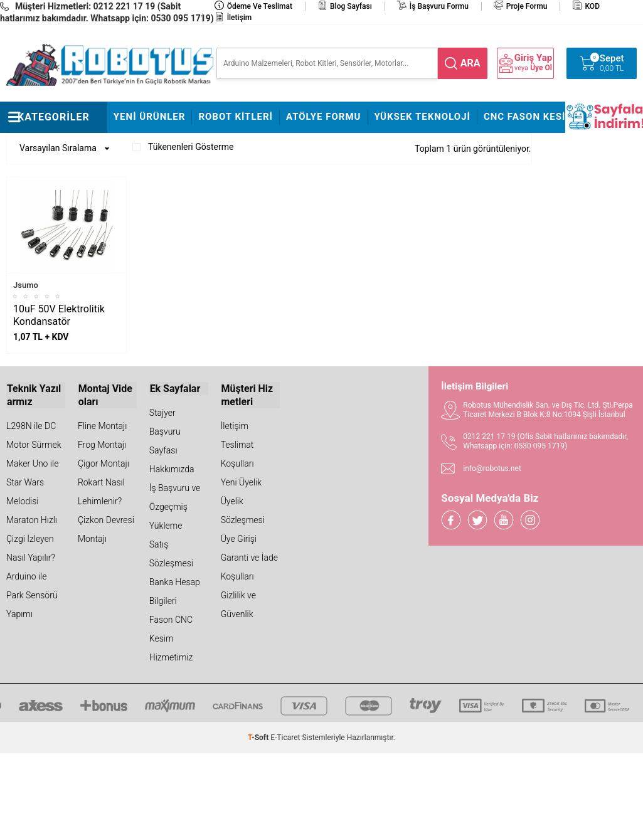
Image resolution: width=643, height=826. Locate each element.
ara (470, 63)
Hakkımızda (171, 469)
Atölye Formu (323, 116)
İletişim (239, 17)
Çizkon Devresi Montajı (106, 528)
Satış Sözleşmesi (171, 553)
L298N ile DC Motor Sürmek (33, 434)
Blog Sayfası (351, 6)
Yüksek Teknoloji (422, 116)
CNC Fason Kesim (529, 116)
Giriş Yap (533, 58)
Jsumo (25, 285)
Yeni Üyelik (241, 482)
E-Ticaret (285, 737)
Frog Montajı (102, 444)
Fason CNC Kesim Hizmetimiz (171, 638)
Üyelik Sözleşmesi (243, 509)
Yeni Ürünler (150, 116)
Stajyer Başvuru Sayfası (165, 431)
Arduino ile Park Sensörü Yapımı (32, 594)
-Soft (259, 737)
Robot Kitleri (235, 116)
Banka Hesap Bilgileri (174, 590)
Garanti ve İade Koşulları (249, 565)
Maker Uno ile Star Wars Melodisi (32, 482)
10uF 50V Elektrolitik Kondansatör (59, 315)
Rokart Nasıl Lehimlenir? (101, 491)
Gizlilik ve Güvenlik (238, 603)
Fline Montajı (102, 425)
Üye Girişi (239, 538)
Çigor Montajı (103, 463)
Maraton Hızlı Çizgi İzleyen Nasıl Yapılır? (31, 538)
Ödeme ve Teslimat (259, 6)
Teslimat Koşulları (237, 453)
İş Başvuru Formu (439, 6)
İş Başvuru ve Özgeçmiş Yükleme (175, 507)
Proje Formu (527, 6)
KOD (592, 6)
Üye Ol (541, 67)
